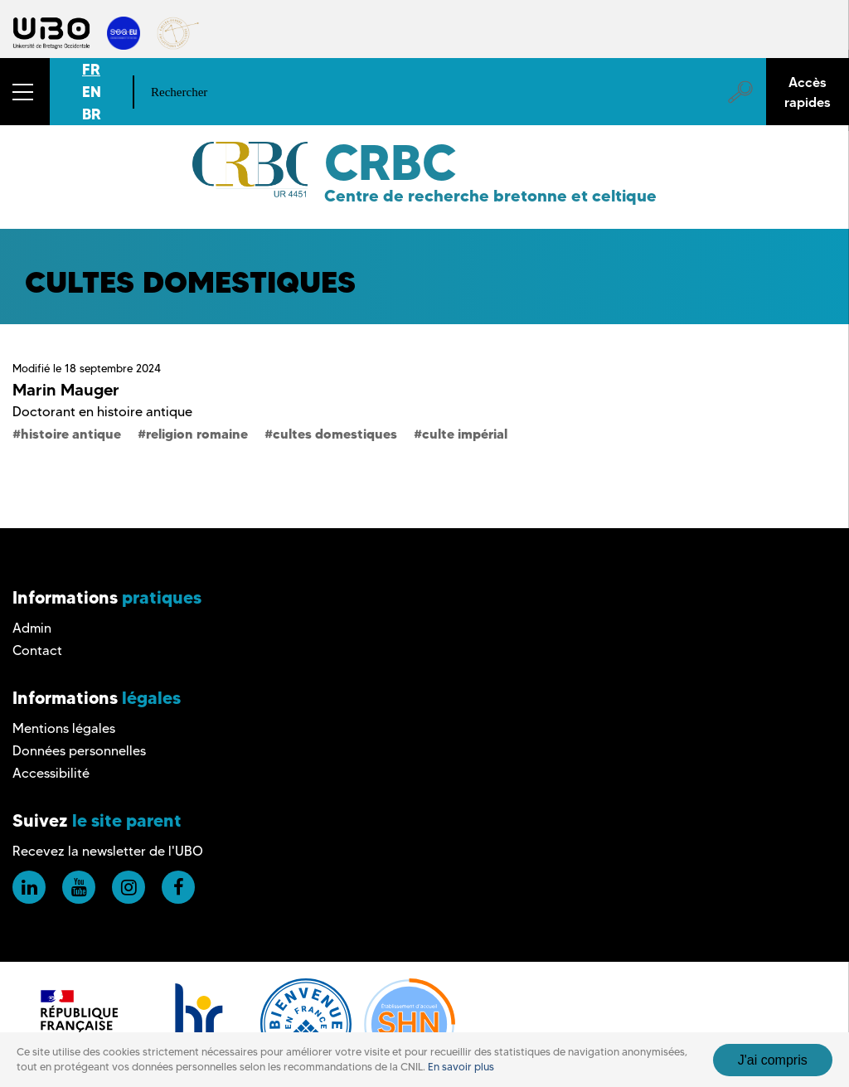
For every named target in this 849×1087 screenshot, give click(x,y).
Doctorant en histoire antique (102, 412)
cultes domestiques (335, 433)
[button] (25, 91)
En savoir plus (461, 1066)
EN (91, 91)
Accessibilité (51, 773)
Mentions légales (63, 728)
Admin (31, 628)
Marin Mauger (65, 390)
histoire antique (71, 433)
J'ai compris (773, 1060)
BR (91, 114)
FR (91, 69)
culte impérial (464, 433)
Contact (37, 650)
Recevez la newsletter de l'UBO (107, 851)
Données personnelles (79, 751)
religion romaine (197, 433)
